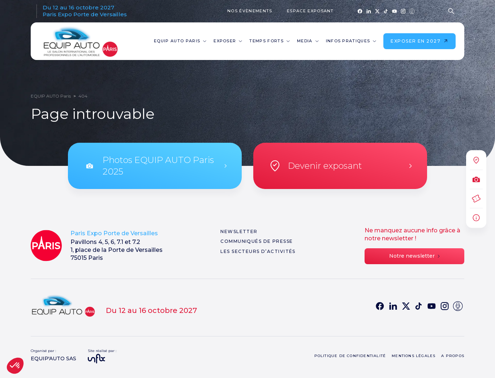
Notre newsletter (414, 256)
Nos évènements (249, 10)
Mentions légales (413, 355)
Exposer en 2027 (419, 41)
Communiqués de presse (256, 241)
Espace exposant (310, 10)
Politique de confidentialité (350, 355)
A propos (452, 355)
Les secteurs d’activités (258, 251)
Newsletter (238, 231)
